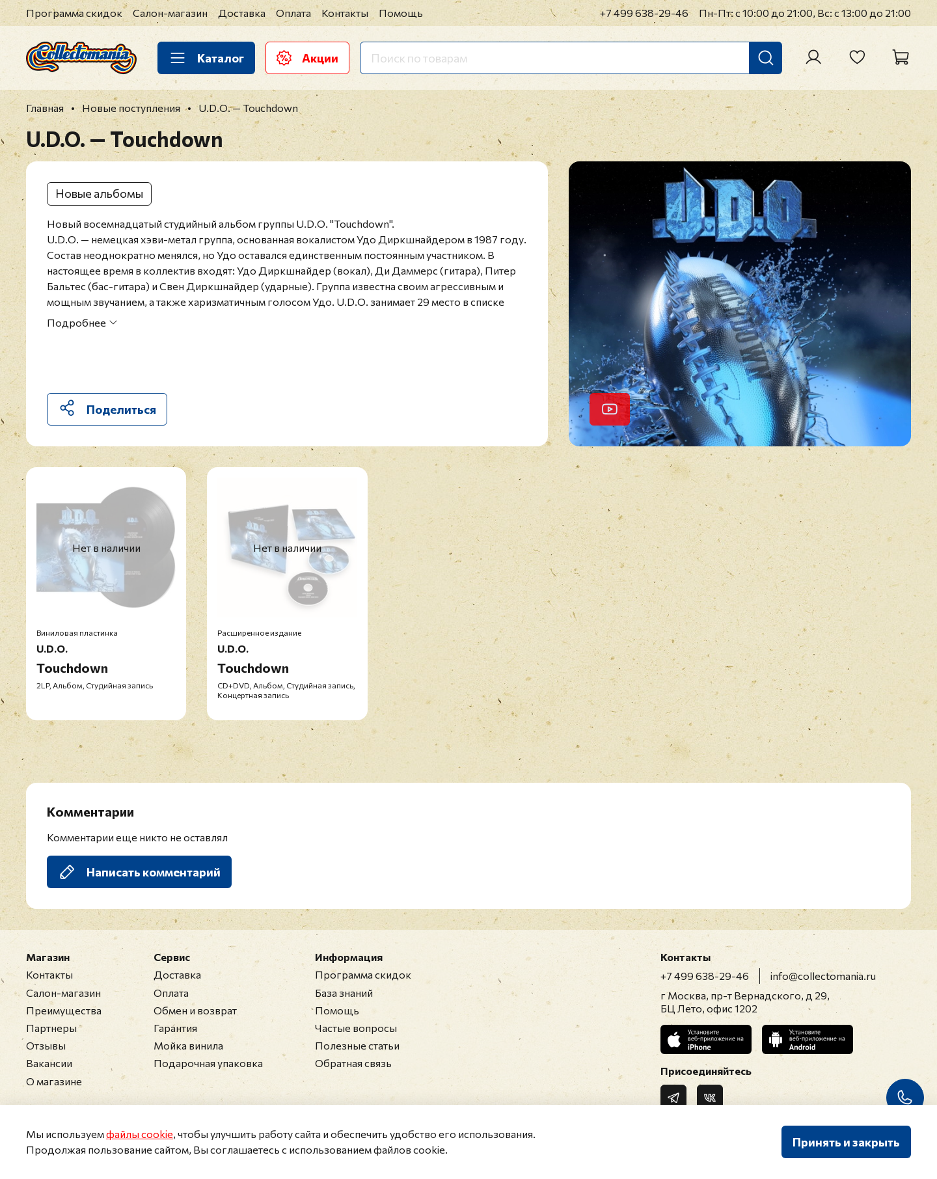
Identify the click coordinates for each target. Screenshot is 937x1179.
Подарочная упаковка (208, 1063)
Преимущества (64, 1010)
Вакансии (49, 1063)
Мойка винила (188, 1045)
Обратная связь (353, 1063)
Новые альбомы (99, 193)
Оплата (293, 13)
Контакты (344, 13)
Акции (307, 58)
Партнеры (51, 1028)
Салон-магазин (170, 13)
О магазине (54, 1081)
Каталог (206, 58)
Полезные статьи (357, 1045)
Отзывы (46, 1045)
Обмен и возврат (195, 1010)
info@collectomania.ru (823, 975)
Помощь (401, 13)
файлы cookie (139, 1134)
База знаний (344, 992)
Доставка (241, 13)
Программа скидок (74, 13)
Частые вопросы (356, 1028)
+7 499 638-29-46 (644, 13)
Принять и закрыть (846, 1142)
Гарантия (175, 1028)
